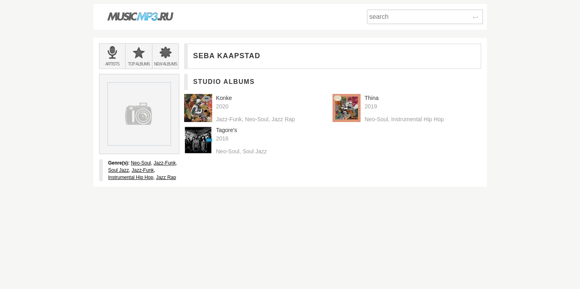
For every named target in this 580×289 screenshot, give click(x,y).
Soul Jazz (118, 170)
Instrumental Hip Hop (131, 177)
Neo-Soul (141, 163)
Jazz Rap (166, 177)
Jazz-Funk (165, 163)
